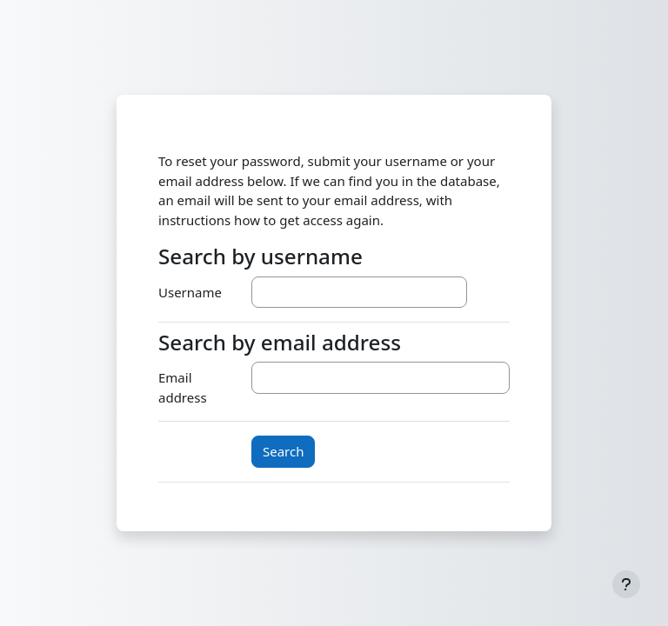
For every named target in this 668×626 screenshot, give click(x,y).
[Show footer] (626, 584)
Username (190, 292)
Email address (182, 387)
